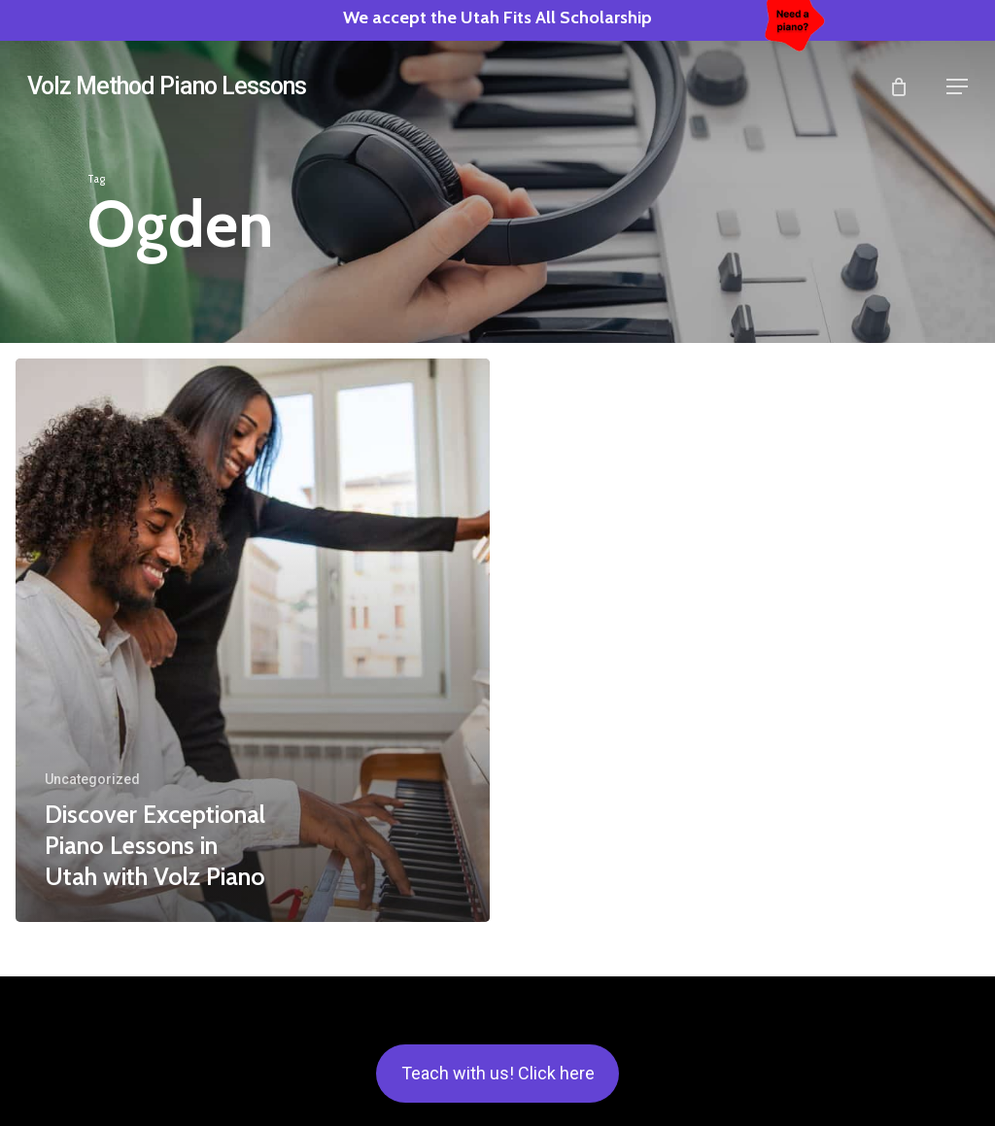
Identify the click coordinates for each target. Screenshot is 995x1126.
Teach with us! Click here (498, 1073)
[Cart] (908, 86)
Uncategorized (92, 779)
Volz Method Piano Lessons (166, 86)
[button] (957, 86)
